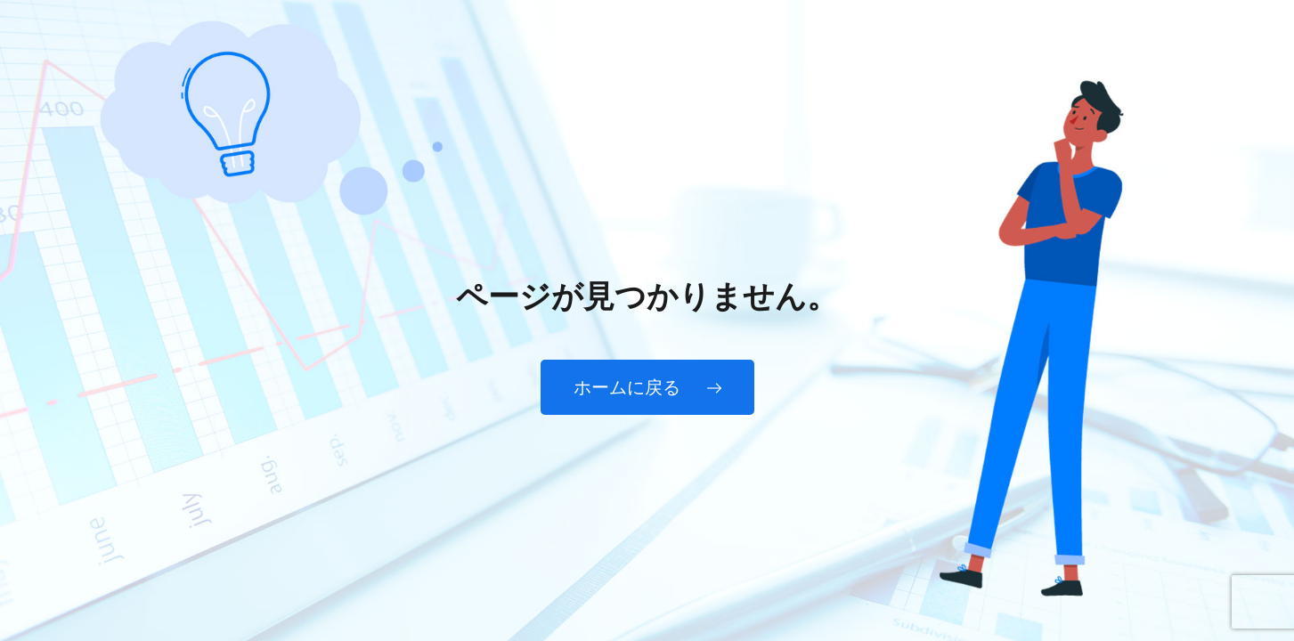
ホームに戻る (647, 387)
